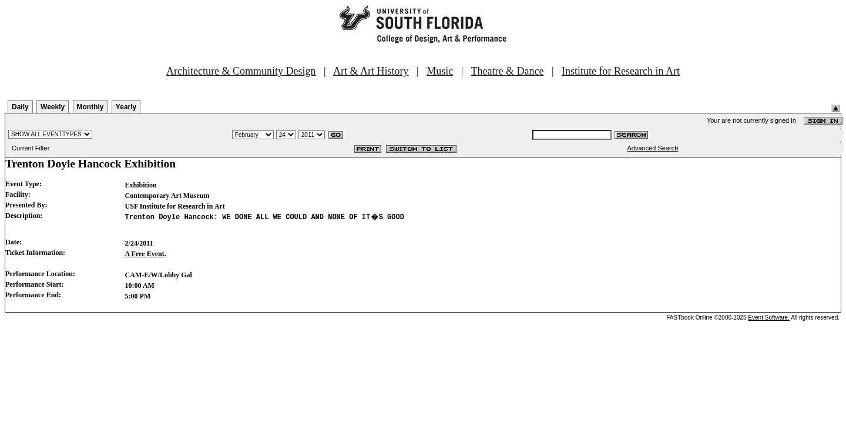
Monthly (90, 107)
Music (440, 71)
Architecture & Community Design (240, 71)
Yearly (126, 107)
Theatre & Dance (507, 71)
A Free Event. (145, 257)
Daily (20, 107)
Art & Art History (371, 71)
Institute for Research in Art (621, 71)
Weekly (53, 107)
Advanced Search (653, 148)
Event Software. (769, 321)
